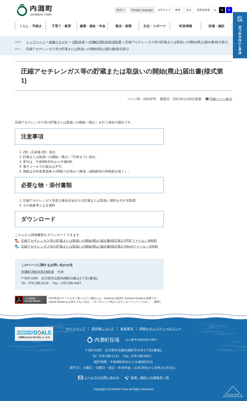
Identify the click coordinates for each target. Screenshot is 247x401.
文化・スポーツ (154, 26)
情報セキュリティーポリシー (160, 328)
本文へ (120, 9)
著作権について (103, 328)
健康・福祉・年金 (92, 26)
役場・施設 (216, 26)
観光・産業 (123, 26)
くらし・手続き (30, 26)
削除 (131, 49)
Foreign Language (142, 9)
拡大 (188, 9)
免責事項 (126, 328)
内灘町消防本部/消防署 (105, 42)
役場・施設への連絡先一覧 (150, 377)
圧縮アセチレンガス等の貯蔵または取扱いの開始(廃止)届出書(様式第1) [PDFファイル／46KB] (89, 240)
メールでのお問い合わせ (101, 377)
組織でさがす (58, 42)
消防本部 (78, 42)
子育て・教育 (61, 26)
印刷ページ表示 (221, 99)
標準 (177, 9)
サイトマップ (75, 328)
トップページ (35, 42)
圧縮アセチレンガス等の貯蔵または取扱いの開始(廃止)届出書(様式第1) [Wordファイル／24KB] (89, 246)
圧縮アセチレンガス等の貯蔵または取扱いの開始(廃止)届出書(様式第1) (77, 49)
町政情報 (185, 26)
